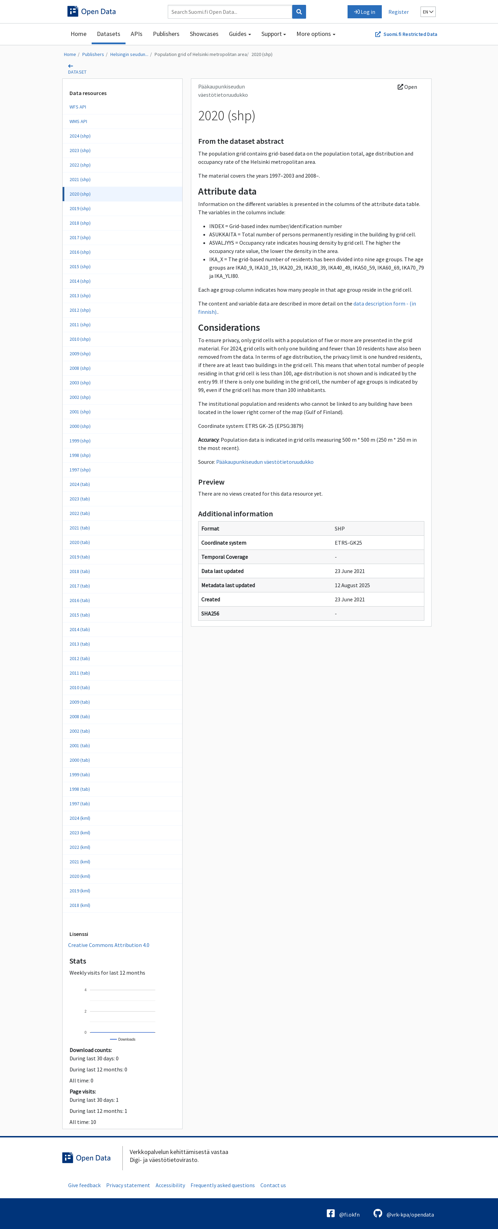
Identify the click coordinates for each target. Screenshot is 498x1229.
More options (313, 34)
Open (407, 86)
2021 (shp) (80, 179)
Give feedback (84, 1185)
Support (271, 34)
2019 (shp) (80, 208)
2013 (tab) (80, 644)
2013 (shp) (80, 295)
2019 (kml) (80, 891)
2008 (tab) (80, 716)
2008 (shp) (80, 368)
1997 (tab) (80, 803)
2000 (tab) (80, 760)
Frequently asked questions (223, 1185)
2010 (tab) (80, 687)
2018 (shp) (80, 223)
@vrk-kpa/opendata (404, 1213)
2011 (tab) (80, 673)
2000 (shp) (80, 426)
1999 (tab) (80, 774)
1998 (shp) (80, 455)
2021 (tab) (80, 528)
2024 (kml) (80, 818)
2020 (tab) (80, 542)
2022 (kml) (80, 847)
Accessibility (170, 1185)
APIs (136, 34)
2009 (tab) (80, 702)
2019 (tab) (80, 557)
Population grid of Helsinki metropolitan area (201, 54)
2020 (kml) (80, 876)
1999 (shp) (80, 441)
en (428, 12)
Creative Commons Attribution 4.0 (108, 944)
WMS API (78, 121)
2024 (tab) (80, 484)
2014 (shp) (80, 281)
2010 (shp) (80, 339)
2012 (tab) (80, 658)
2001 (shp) (80, 412)
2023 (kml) (80, 832)
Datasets (108, 34)
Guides (238, 34)
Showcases (204, 34)
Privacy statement (128, 1185)
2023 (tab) (80, 499)
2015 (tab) (80, 615)
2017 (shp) (80, 237)
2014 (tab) (80, 629)
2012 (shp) (80, 310)
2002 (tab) (80, 731)
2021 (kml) (80, 862)
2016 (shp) (80, 252)
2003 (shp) (80, 382)
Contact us (273, 1185)
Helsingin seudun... (129, 54)
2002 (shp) (80, 397)
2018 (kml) (80, 905)
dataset (77, 72)
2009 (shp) (80, 353)
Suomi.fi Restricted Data (410, 34)
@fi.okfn (343, 1213)
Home (78, 34)
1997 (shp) (80, 470)
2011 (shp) (80, 324)
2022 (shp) (80, 165)
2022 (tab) (80, 513)
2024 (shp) (80, 136)
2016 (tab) (80, 600)
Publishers (166, 34)
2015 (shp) (80, 266)
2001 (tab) (80, 745)
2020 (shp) (262, 54)
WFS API (78, 107)
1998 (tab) (80, 789)
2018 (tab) (80, 571)
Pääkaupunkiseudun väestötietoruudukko (265, 461)
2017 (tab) (80, 586)
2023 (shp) (80, 150)
